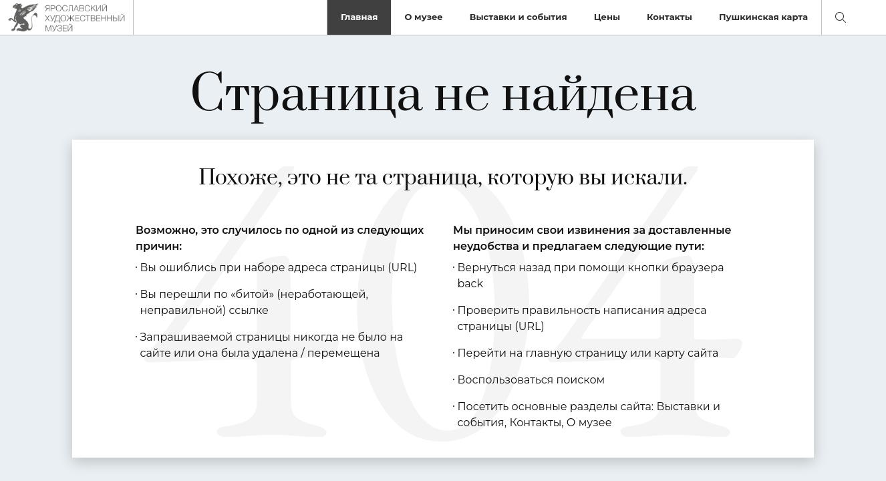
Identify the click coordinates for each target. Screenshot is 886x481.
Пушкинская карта (763, 16)
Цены (607, 16)
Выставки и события (518, 16)
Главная (359, 16)
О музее (423, 16)
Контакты (669, 16)
